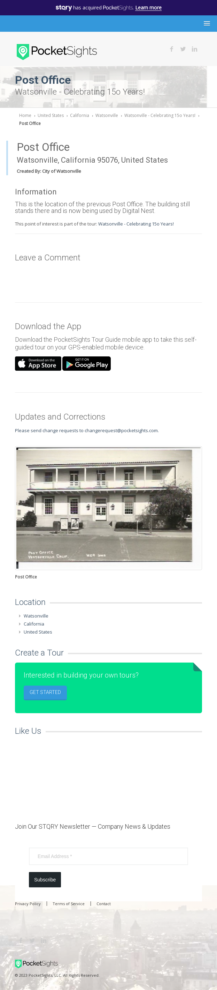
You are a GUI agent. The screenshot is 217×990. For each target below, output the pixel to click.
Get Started (45, 692)
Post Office (30, 123)
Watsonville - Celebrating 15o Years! (159, 115)
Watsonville (106, 115)
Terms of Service (69, 903)
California (79, 115)
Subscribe (45, 879)
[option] (108, 513)
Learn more (148, 7)
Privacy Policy (28, 903)
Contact (103, 903)
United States (51, 115)
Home (25, 115)
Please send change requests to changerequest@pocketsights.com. (87, 430)
